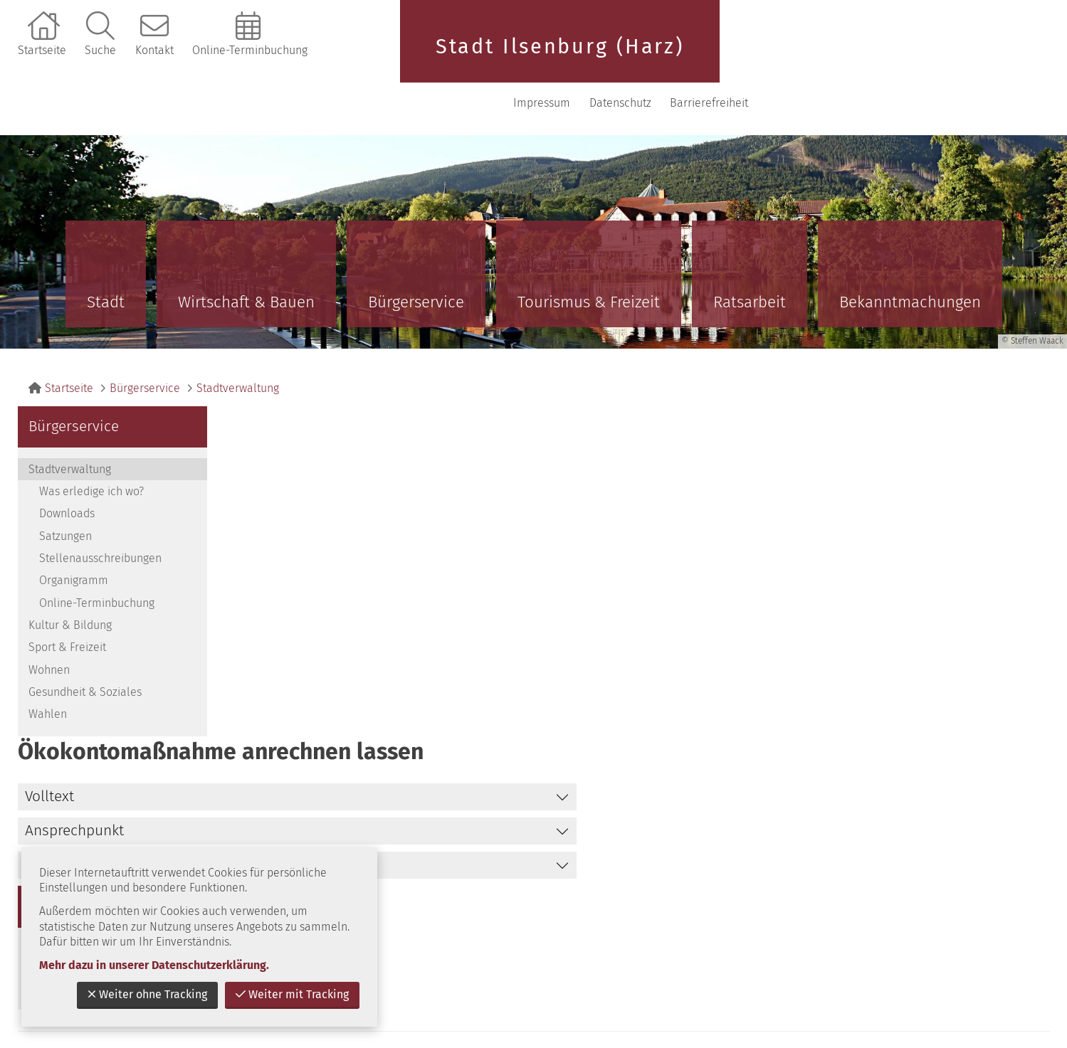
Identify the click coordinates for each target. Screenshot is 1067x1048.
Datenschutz (909, 56)
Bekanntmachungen (910, 255)
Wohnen (49, 623)
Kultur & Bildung (70, 579)
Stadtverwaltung (237, 342)
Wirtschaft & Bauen (246, 255)
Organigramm (73, 534)
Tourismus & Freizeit (588, 255)
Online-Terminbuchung (250, 50)
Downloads (67, 467)
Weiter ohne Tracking (147, 994)
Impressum (830, 56)
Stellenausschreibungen (100, 512)
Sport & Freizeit (67, 601)
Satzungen (65, 490)
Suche (100, 50)
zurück (922, 749)
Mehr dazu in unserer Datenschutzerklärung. (154, 965)
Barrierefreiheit (998, 56)
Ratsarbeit (749, 255)
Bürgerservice (416, 255)
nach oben (1006, 749)
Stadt (106, 255)
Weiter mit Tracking (292, 994)
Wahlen (47, 667)
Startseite (42, 50)
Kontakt (154, 50)
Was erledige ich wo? (91, 445)
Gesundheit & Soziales (85, 645)
